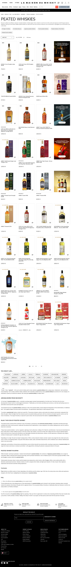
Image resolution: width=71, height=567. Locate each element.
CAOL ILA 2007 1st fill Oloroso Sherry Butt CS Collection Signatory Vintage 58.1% (8, 130)
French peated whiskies (43, 28)
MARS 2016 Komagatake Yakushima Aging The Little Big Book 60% (26, 260)
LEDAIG (38, 377)
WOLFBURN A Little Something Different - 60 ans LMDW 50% (61, 227)
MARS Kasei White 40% (41, 96)
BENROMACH (14, 377)
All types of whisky (6, 28)
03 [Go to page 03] (36, 366)
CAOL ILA (30, 374)
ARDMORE (64, 374)
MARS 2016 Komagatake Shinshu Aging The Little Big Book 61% (62, 259)
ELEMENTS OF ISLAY (15, 380)
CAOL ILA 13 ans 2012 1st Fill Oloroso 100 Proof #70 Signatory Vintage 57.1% (26, 227)
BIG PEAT (23, 383)
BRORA (6, 380)
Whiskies (23, 14)
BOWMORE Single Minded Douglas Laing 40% (60, 293)
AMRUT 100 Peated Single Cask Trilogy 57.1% (8, 161)
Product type (8, 14)
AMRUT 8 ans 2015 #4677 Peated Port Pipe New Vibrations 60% (27, 163)
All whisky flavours (17, 28)
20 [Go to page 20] (41, 366)
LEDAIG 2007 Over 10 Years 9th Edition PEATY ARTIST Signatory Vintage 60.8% (8, 292)
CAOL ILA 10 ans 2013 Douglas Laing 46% (26, 65)
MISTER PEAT (65, 383)
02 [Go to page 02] (32, 366)
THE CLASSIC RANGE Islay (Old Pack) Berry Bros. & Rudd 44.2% (43, 227)
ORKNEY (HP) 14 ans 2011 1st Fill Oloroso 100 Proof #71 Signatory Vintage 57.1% (44, 65)
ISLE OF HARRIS (14, 383)
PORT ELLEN (31, 377)
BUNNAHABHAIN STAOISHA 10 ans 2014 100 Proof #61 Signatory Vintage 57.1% (9, 326)
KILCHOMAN (7, 374)
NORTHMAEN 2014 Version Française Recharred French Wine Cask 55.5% (9, 358)
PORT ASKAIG (57, 380)
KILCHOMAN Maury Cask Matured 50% (26, 128)
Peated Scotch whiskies (7, 32)
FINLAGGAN (40, 383)
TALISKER (65, 377)
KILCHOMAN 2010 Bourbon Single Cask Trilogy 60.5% (62, 324)
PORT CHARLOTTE (48, 377)
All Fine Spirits (16, 14)
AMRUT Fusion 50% (23, 195)
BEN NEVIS (5, 383)
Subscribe (29, 522)
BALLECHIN (6, 377)
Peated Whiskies (39, 14)
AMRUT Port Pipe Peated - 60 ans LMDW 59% (44, 161)
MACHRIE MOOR (49, 383)
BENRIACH (38, 374)
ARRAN (64, 380)
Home (2, 14)
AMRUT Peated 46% (41, 195)
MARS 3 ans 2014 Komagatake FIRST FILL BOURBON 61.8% (8, 259)
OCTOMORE (57, 377)
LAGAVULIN (23, 377)
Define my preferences (50, 520)
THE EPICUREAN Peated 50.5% (8, 96)
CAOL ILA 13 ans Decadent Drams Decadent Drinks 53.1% (27, 324)
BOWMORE (45, 374)
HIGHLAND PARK (54, 374)
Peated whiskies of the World (57, 28)
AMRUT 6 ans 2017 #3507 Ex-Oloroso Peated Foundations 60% (44, 128)
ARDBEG (23, 374)
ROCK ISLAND (37, 380)
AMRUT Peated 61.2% (6, 226)
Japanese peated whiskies (29, 28)
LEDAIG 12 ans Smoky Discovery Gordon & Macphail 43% (26, 97)
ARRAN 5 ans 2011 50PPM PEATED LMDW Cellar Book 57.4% (42, 292)
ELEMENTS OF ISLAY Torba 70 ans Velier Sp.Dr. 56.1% (26, 291)
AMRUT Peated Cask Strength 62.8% (8, 196)
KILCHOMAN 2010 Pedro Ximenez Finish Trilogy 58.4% (44, 324)
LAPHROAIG (15, 374)
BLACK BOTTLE (31, 383)
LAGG (57, 383)
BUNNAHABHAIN (46, 380)
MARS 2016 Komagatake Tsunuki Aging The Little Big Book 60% (44, 259)
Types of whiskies (30, 14)
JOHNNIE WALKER (27, 380)
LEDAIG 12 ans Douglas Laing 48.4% (8, 65)
